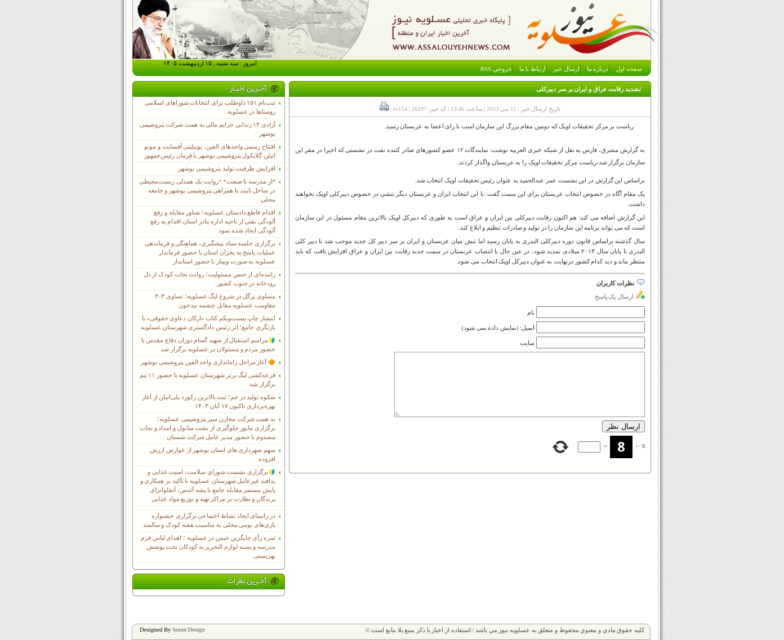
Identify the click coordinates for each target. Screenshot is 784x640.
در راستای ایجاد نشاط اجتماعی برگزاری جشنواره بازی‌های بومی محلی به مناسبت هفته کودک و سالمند (209, 520)
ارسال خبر (566, 69)
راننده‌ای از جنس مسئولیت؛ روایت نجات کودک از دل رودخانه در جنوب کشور (209, 279)
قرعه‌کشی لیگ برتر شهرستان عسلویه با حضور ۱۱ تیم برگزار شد (207, 379)
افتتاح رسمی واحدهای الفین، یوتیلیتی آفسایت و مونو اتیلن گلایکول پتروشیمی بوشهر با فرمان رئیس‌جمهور (209, 151)
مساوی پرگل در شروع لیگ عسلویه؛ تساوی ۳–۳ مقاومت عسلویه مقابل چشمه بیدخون (215, 300)
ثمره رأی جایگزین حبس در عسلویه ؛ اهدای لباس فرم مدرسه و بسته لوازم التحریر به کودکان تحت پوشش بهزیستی (208, 547)
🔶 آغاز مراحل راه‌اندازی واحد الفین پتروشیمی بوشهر (208, 362)
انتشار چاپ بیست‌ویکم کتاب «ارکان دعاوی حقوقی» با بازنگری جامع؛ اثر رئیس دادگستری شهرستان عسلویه (208, 322)
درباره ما (598, 69)
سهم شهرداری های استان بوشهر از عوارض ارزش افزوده (212, 454)
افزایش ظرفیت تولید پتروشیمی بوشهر (226, 168)
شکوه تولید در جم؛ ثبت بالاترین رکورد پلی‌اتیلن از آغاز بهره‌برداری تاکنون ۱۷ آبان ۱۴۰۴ (208, 401)
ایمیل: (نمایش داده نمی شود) (498, 328)
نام (530, 313)
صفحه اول (629, 69)
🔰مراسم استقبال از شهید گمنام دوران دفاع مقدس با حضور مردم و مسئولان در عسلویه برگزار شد (208, 344)
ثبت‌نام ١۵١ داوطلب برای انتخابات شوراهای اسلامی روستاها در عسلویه (210, 107)
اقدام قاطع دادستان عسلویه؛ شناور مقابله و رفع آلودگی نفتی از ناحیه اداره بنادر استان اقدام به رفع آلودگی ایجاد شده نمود (212, 221)
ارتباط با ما (532, 69)
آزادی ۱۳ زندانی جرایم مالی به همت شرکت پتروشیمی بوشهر (207, 129)
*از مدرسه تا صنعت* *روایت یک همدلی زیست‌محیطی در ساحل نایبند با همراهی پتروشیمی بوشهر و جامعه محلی (207, 190)
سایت (527, 343)
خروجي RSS (496, 69)
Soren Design (188, 629)
